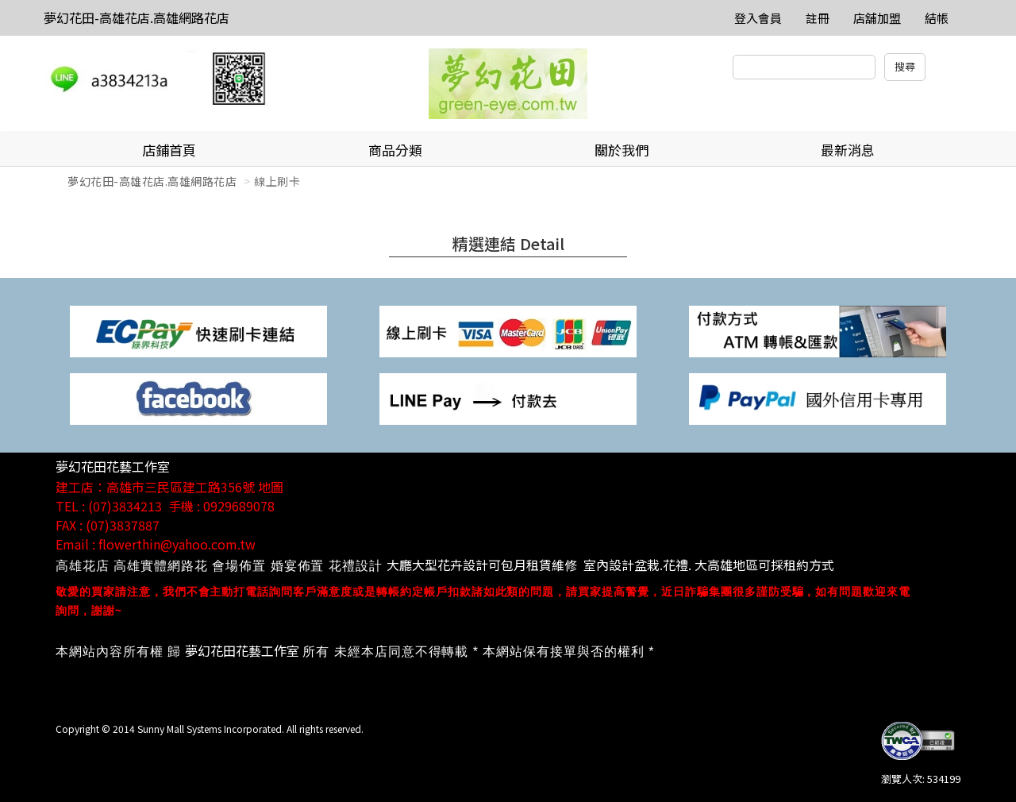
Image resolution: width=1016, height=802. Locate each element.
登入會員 (758, 18)
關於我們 (621, 150)
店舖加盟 (877, 18)
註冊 (817, 18)
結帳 (937, 18)
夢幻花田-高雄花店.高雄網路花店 (136, 17)
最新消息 (848, 150)
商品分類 (395, 150)
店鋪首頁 (169, 150)
